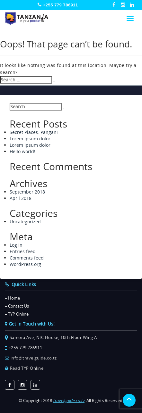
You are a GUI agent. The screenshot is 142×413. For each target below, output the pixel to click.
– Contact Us (17, 306)
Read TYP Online (27, 368)
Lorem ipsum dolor (30, 139)
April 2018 (20, 198)
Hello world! (22, 151)
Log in (16, 245)
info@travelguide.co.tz (34, 358)
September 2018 (27, 192)
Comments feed (27, 258)
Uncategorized (25, 222)
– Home (12, 298)
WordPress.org (25, 264)
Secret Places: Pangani (34, 132)
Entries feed (23, 251)
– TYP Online (17, 314)
